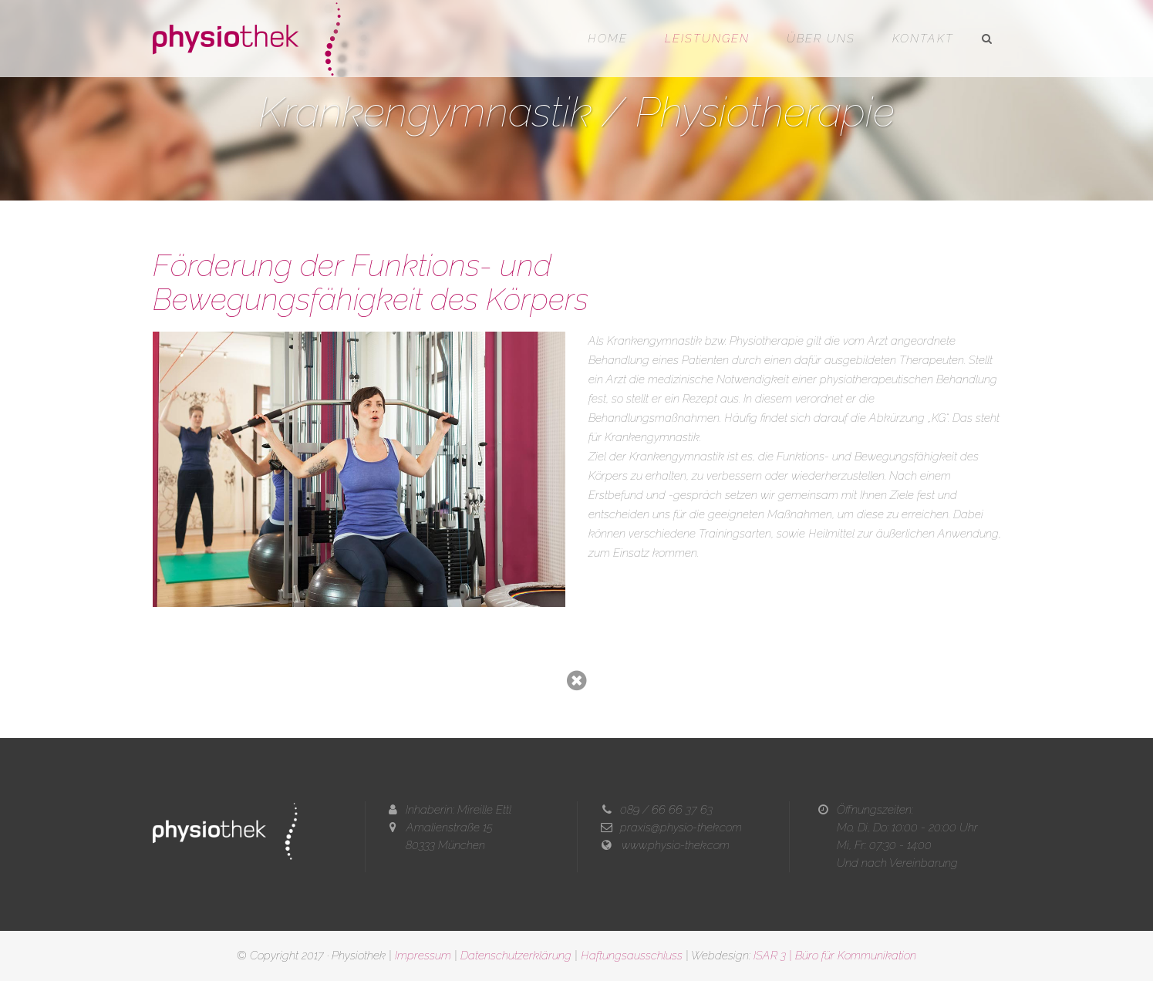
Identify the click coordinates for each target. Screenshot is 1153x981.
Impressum (423, 955)
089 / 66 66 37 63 (666, 810)
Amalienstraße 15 (449, 827)
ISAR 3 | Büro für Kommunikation (834, 955)
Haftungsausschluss (632, 955)
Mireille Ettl (484, 810)
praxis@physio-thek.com (681, 827)
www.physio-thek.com (676, 845)
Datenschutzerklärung (515, 955)
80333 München (445, 845)
